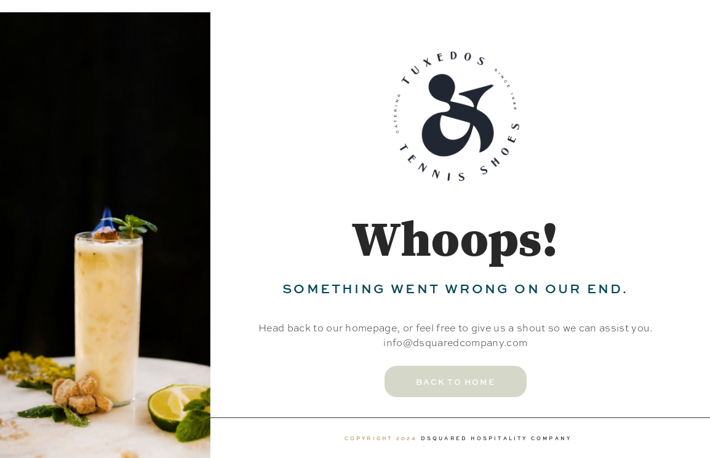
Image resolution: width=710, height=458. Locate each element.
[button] (456, 381)
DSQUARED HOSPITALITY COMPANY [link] (496, 438)
